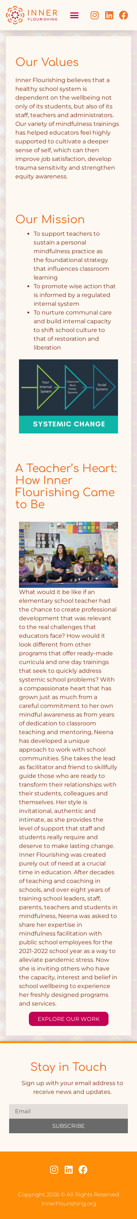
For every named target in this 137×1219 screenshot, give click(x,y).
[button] (74, 15)
